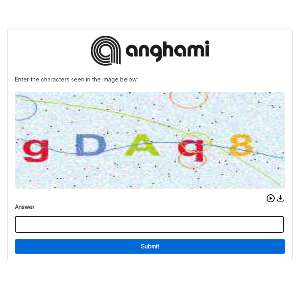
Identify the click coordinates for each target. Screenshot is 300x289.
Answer (25, 207)
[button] (271, 198)
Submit (150, 246)
